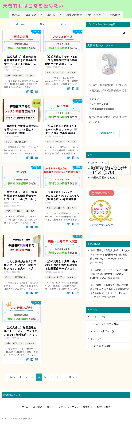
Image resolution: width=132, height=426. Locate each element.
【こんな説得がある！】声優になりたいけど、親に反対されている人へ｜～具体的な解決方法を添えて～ (20, 265)
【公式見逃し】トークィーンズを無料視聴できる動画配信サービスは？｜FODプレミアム (109, 274)
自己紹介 (115, 14)
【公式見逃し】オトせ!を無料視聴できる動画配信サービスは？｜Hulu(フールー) (20, 196)
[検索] (108, 33)
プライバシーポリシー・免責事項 (75, 406)
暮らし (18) (95, 338)
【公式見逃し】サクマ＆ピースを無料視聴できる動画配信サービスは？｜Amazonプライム (61, 60)
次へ (71, 377)
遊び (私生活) (20, 142)
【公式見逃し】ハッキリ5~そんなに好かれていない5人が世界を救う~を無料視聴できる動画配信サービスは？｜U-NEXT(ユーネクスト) (62, 196)
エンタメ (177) (97, 316)
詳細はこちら (108, 133)
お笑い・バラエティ (14, 75)
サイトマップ (95, 14)
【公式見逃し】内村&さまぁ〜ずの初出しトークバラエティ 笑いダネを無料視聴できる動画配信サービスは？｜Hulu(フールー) (61, 130)
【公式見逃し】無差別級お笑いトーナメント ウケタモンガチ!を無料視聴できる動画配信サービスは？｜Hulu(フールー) (20, 331)
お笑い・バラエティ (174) (106, 324)
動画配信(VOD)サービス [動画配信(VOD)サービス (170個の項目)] (107, 170)
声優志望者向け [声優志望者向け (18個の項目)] (102, 177)
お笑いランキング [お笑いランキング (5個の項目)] (98, 163)
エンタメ (31, 14)
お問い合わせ (74, 14)
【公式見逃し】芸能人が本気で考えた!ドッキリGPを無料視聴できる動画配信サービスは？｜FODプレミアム (109, 254)
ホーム (16, 14)
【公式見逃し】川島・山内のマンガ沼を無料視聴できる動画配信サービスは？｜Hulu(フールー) (61, 265)
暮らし (51, 14)
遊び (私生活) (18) (102, 346)
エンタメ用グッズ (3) (104, 331)
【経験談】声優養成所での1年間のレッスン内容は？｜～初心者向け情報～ (21, 129)
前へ (12, 377)
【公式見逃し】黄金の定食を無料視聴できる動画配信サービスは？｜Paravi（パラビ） (20, 60)
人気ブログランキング (101, 225)
